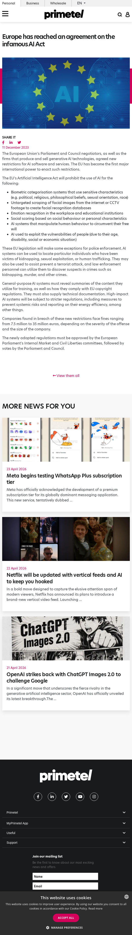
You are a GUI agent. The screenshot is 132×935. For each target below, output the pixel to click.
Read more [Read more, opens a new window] (96, 908)
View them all (66, 375)
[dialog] (66, 913)
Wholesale (58, 3)
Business (32, 3)
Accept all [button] (66, 918)
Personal (8, 3)
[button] (66, 927)
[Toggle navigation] (6, 14)
